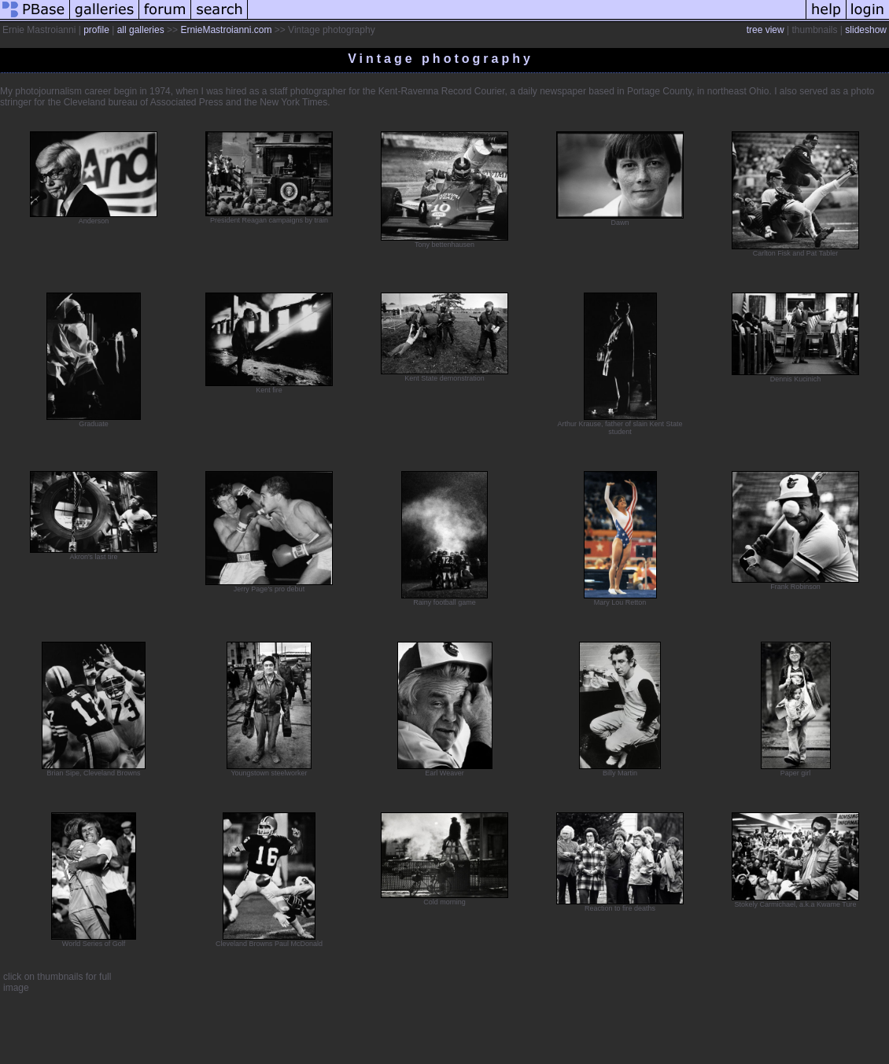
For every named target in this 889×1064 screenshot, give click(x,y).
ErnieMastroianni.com (225, 29)
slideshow (866, 29)
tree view (765, 29)
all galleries (140, 29)
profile (96, 29)
